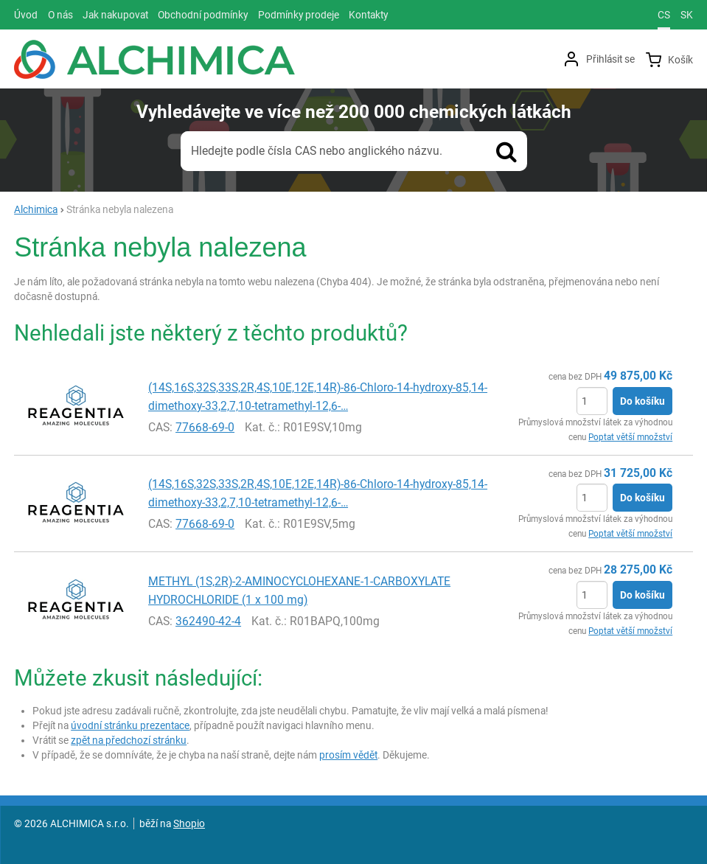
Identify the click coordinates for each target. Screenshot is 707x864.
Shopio (189, 823)
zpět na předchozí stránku (129, 740)
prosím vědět (348, 755)
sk (686, 15)
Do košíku (642, 401)
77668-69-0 (204, 427)
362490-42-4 (208, 621)
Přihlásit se (610, 59)
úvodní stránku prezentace (130, 725)
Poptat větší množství (630, 437)
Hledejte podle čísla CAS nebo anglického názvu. (316, 151)
